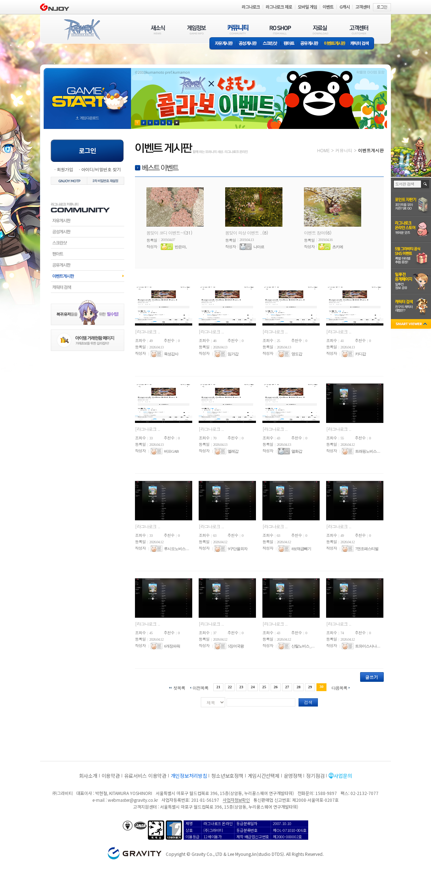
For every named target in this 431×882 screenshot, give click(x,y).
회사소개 (88, 775)
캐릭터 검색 (362, 43)
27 (287, 687)
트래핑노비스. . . (367, 451)
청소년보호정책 (227, 775)
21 (218, 687)
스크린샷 (270, 43)
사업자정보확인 (236, 800)
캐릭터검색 (87, 287)
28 (299, 687)
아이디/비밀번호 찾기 (101, 169)
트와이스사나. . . (367, 646)
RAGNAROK (82, 29)
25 (264, 687)
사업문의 (343, 775)
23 (241, 687)
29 (310, 687)
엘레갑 (233, 451)
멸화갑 (296, 451)
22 (230, 687)
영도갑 (296, 354)
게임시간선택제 (264, 775)
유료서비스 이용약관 (145, 775)
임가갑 (233, 354)
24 (253, 687)
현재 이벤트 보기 (176, 122)
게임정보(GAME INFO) (196, 29)
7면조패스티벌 (366, 548)
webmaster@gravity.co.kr (133, 800)
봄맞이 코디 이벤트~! (165, 233)
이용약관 (111, 775)
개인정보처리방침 (189, 775)
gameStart (87, 92)
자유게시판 (222, 43)
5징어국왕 (236, 646)
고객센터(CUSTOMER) (358, 29)
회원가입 (65, 169)
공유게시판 (309, 43)
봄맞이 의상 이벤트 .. (243, 233)
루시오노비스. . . (176, 548)
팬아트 (289, 43)
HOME (323, 150)
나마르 (258, 247)
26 (276, 687)
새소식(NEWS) (158, 29)
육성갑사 (171, 354)
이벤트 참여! (315, 233)
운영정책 (293, 775)
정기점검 (315, 775)
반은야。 (182, 247)
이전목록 (200, 687)
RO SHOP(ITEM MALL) (280, 29)
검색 (308, 702)
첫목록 (179, 687)
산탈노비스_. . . (302, 646)
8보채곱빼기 (301, 548)
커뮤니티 (343, 150)
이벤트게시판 (334, 43)
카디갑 (360, 354)
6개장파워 (172, 646)
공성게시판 (248, 43)
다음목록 (339, 687)
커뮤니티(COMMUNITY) (238, 29)
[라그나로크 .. (147, 331)
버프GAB (171, 451)
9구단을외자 (237, 548)
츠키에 (337, 247)
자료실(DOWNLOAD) (320, 29)
